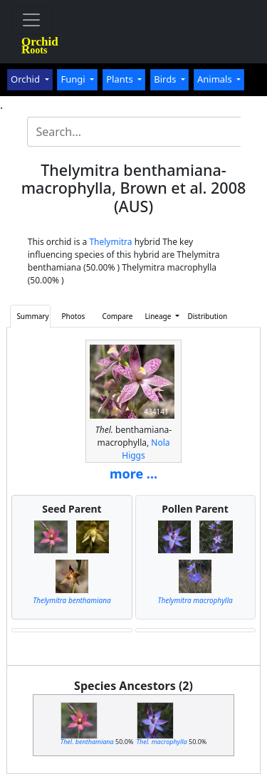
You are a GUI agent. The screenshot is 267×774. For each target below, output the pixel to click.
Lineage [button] (159, 316)
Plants (120, 79)
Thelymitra (110, 242)
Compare (117, 316)
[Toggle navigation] (31, 20)
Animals (215, 79)
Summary (32, 316)
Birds (166, 79)
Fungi (74, 79)
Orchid (26, 79)
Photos (73, 316)
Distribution (204, 316)
